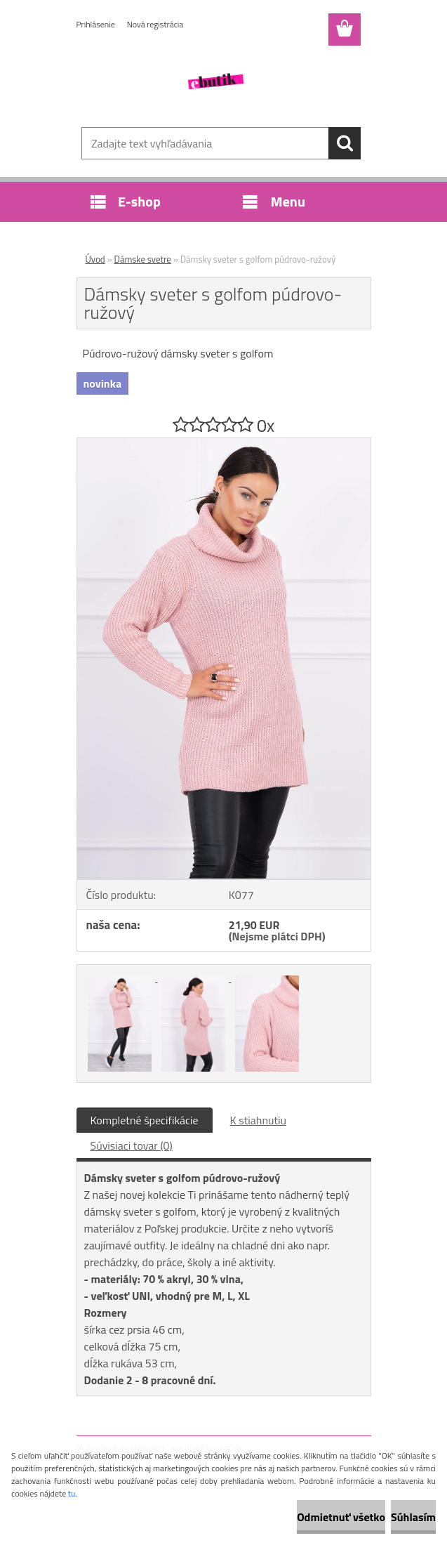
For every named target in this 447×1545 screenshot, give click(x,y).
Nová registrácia (155, 24)
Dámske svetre (142, 259)
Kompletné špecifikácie (145, 1120)
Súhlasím (413, 1516)
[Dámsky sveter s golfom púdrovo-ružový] (224, 443)
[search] (344, 143)
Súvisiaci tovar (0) (132, 1145)
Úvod (95, 259)
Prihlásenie (95, 24)
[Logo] (215, 81)
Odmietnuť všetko (341, 1516)
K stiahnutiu (258, 1120)
